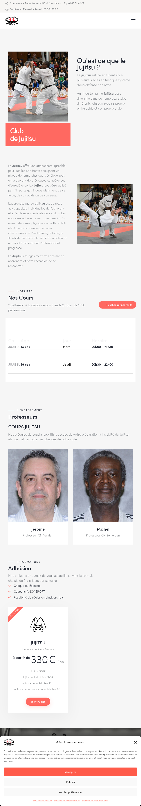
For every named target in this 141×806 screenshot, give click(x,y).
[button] (135, 742)
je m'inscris (38, 701)
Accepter (70, 772)
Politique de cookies (42, 800)
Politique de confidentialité (67, 800)
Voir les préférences (70, 792)
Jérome (38, 529)
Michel (103, 529)
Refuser (70, 782)
